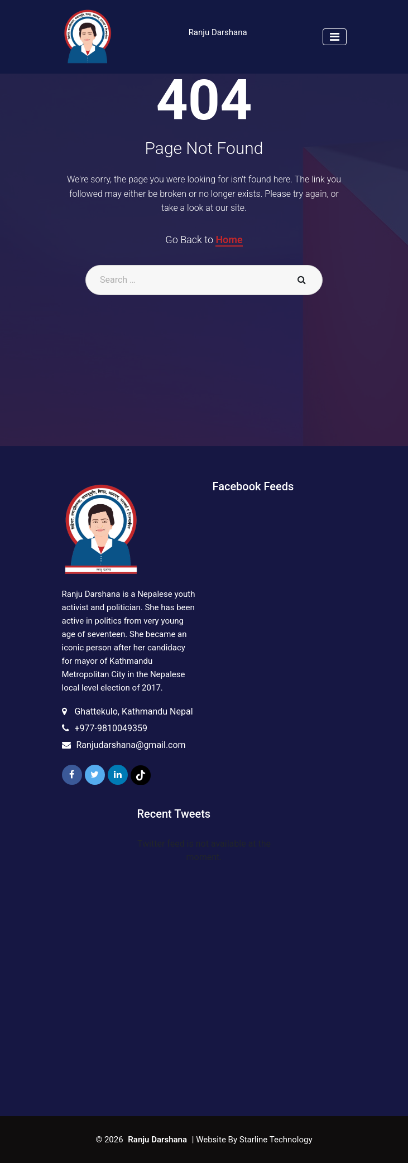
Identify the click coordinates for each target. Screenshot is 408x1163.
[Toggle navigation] (335, 36)
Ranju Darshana (218, 32)
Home (228, 239)
